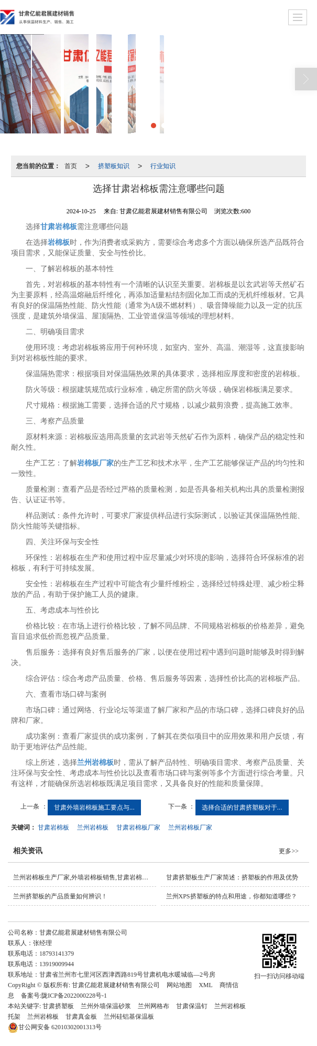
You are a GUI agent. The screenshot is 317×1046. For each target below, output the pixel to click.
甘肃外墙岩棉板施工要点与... (94, 807)
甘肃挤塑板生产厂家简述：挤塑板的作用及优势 (232, 877)
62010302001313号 (55, 1027)
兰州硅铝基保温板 (129, 1016)
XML (206, 985)
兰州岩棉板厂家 (190, 827)
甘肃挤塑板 (58, 1006)
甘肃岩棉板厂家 (138, 827)
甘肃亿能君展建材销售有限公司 (116, 985)
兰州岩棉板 (92, 827)
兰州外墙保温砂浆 (106, 1006)
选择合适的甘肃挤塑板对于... (242, 807)
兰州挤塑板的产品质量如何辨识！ (60, 896)
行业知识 (163, 166)
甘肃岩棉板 (53, 827)
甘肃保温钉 (191, 1006)
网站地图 (179, 985)
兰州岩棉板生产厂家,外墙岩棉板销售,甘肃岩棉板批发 (84, 877)
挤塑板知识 (113, 166)
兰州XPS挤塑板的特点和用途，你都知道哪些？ (231, 896)
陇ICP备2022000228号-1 (74, 995)
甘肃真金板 (81, 1016)
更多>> (289, 851)
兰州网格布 (153, 1006)
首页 (70, 166)
